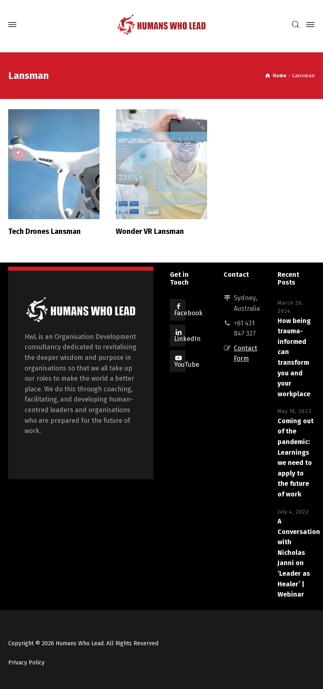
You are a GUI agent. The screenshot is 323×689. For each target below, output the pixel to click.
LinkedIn (187, 339)
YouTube (186, 364)
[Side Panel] (309, 24)
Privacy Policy (26, 662)
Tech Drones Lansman (44, 231)
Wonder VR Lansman (150, 231)
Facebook (188, 313)
